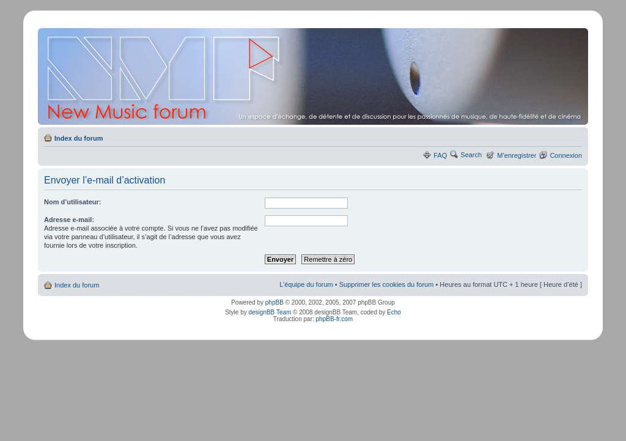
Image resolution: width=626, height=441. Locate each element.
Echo (394, 312)
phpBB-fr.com (334, 319)
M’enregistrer (516, 155)
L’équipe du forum (306, 284)
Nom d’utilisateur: (72, 202)
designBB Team (269, 312)
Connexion (566, 155)
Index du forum (78, 138)
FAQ (440, 155)
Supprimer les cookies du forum (386, 284)
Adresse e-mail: (69, 219)
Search (471, 154)
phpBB (274, 302)
